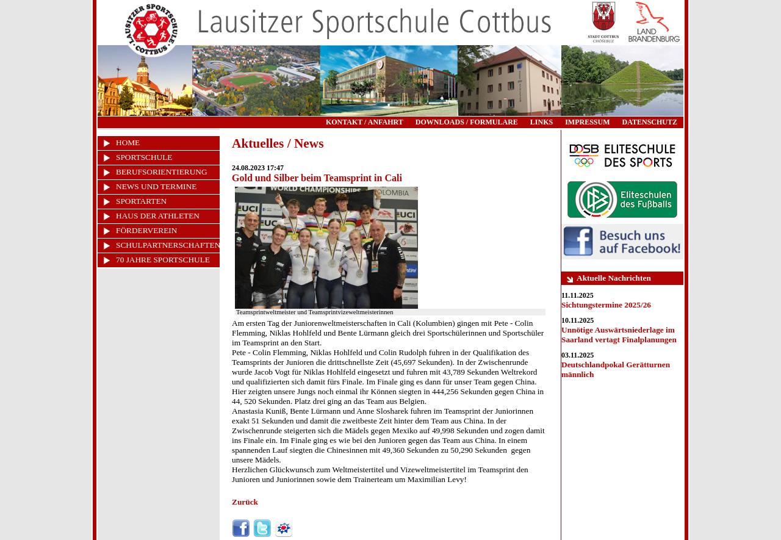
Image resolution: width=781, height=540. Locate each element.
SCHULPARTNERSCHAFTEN (168, 245)
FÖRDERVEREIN (146, 230)
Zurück (245, 501)
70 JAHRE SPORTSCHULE (163, 259)
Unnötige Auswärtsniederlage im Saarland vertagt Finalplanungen (619, 334)
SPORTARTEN (141, 201)
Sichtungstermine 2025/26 (606, 304)
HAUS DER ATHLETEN (158, 215)
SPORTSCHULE (144, 157)
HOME (128, 142)
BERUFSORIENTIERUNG (161, 171)
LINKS (541, 122)
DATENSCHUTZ (649, 122)
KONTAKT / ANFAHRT (364, 122)
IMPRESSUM (587, 122)
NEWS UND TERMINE (156, 186)
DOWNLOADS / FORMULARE (467, 122)
